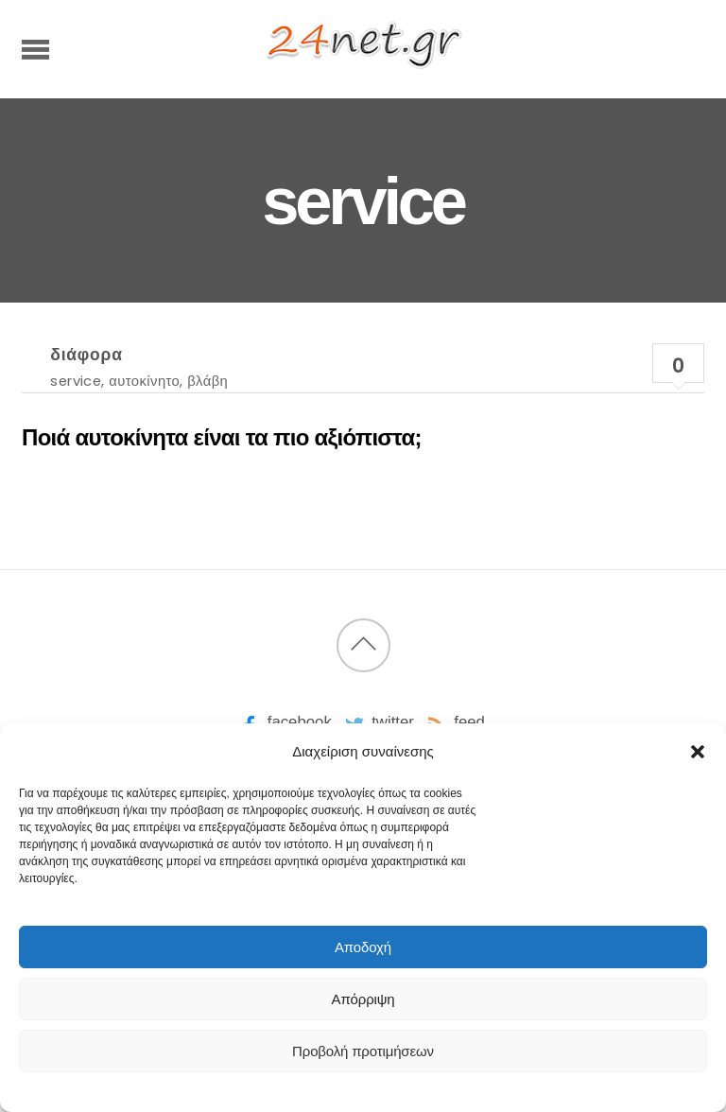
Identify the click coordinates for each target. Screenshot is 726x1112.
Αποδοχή (363, 947)
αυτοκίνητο (144, 381)
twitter (377, 722)
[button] (697, 751)
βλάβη (207, 381)
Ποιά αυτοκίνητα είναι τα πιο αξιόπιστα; (222, 437)
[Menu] (35, 49)
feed (454, 722)
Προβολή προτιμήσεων (363, 1051)
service (75, 381)
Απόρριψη (363, 999)
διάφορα (86, 354)
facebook (284, 722)
